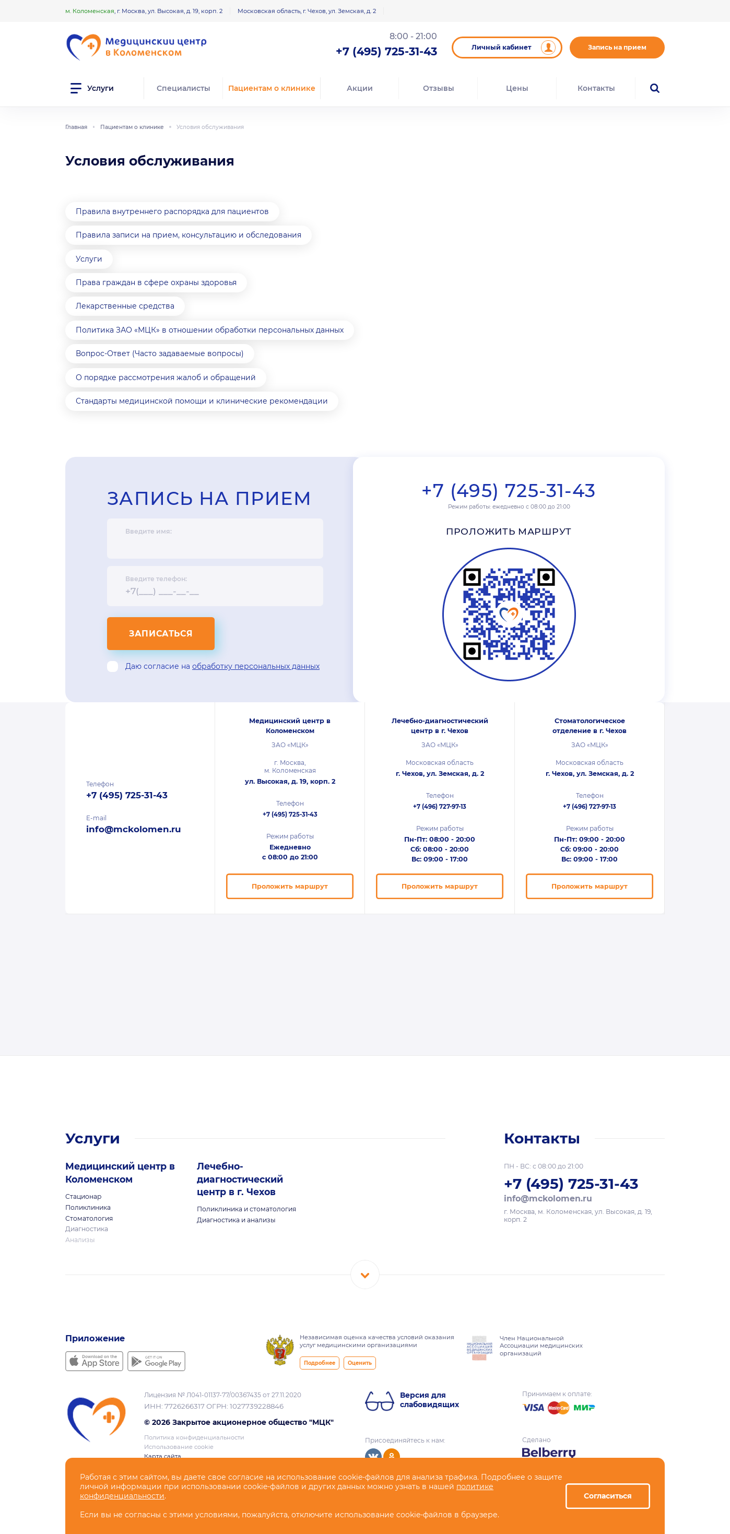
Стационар (83, 1196)
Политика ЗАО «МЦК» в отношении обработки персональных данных (210, 330)
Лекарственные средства (125, 306)
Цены (517, 88)
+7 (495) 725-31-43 (508, 490)
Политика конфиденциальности (194, 1437)
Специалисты (183, 88)
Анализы (80, 1240)
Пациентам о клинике (271, 88)
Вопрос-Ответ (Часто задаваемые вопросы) (160, 353)
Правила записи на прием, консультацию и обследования (188, 235)
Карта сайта (162, 1456)
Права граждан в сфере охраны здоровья (156, 282)
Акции (360, 88)
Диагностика (86, 1229)
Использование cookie (179, 1446)
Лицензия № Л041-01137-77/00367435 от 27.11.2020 (222, 1395)
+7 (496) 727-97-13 (439, 806)
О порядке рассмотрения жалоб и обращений (166, 377)
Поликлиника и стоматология (246, 1209)
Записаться (161, 634)
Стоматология (89, 1218)
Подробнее (319, 1363)
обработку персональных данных (256, 666)
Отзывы (438, 88)
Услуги (89, 259)
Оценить (360, 1363)
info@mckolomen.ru (133, 829)
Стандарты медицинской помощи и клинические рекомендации (202, 401)
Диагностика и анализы (236, 1220)
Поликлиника (88, 1207)
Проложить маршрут (509, 531)
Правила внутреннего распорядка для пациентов (172, 211)
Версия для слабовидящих (429, 1399)
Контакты (596, 88)
